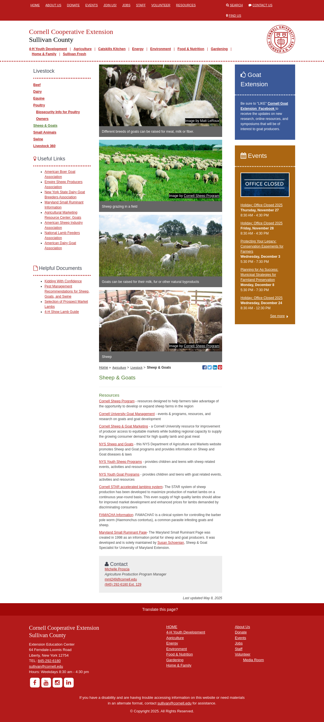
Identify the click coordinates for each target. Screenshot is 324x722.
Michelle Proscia (117, 569)
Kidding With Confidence (63, 281)
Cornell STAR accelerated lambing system (131, 487)
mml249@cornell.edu (121, 579)
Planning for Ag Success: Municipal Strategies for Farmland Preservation (259, 275)
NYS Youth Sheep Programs (120, 462)
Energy (138, 49)
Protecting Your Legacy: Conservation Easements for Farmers (262, 246)
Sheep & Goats (45, 126)
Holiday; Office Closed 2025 (262, 205)
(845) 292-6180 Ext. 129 (123, 584)
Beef (37, 85)
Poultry (39, 105)
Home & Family (44, 54)
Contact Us (262, 5)
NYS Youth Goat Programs (119, 474)
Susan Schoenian (170, 543)
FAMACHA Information (116, 515)
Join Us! (110, 5)
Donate (73, 5)
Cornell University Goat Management (127, 414)
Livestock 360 (44, 146)
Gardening (219, 49)
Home (35, 5)
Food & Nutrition (190, 49)
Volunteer (160, 5)
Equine (39, 98)
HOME (171, 627)
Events (91, 5)
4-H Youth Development (48, 49)
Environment (160, 49)
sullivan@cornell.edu (46, 666)
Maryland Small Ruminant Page (123, 532)
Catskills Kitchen (112, 49)
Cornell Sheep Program (201, 196)
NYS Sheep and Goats (116, 444)
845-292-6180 (49, 661)
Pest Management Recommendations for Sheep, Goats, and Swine (67, 291)
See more (277, 316)
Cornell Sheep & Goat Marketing (123, 426)
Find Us (235, 15)
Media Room (253, 660)
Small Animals (45, 132)
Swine (38, 139)
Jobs (126, 5)
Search (236, 5)
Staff (141, 5)
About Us (53, 5)
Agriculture (83, 49)
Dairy (37, 92)
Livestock (136, 367)
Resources (186, 5)
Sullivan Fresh (74, 54)
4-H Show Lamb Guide (62, 312)
